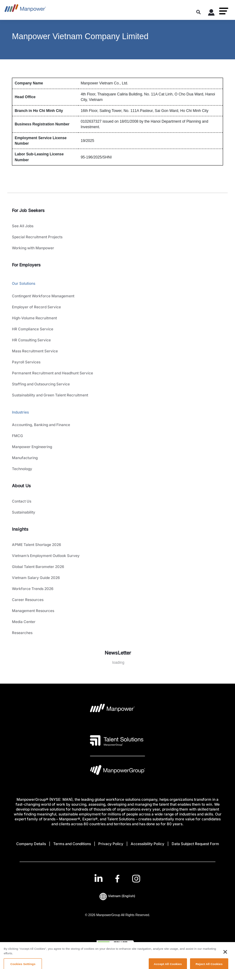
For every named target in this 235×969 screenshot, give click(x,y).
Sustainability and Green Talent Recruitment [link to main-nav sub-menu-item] (50, 395)
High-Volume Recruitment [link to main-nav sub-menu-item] (34, 318)
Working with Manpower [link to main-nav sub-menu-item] (33, 248)
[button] (223, 11)
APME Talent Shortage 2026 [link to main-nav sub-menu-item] (36, 544)
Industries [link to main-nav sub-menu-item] (20, 412)
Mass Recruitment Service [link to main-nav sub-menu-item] (35, 351)
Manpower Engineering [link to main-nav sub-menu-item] (32, 446)
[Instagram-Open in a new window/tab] (136, 878)
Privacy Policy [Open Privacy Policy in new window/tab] (110, 843)
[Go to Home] (25, 10)
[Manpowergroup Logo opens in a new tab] (117, 771)
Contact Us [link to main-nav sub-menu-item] (21, 501)
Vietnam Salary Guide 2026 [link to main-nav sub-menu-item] (36, 577)
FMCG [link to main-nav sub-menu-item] (17, 435)
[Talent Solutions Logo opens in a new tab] (117, 741)
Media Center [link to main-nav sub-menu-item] (23, 621)
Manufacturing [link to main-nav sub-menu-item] (25, 457)
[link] (117, 878)
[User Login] (211, 13)
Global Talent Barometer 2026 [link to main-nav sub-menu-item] (38, 566)
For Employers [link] (26, 264)
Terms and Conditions (72, 843)
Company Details (31, 843)
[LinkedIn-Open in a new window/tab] (99, 878)
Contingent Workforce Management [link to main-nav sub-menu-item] (43, 296)
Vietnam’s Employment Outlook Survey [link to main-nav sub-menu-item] (46, 555)
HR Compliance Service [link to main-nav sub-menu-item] (32, 329)
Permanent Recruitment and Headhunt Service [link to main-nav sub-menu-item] (52, 373)
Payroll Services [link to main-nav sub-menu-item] (26, 362)
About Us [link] (21, 485)
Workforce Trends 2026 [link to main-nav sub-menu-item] (33, 588)
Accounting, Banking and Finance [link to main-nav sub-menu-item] (41, 424)
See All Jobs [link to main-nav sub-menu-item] (22, 226)
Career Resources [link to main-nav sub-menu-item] (27, 599)
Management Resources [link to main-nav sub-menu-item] (33, 610)
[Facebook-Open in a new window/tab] (117, 878)
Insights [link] (20, 529)
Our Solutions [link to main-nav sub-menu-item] (23, 283)
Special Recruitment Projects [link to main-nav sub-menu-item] (37, 237)
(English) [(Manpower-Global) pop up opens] (117, 896)
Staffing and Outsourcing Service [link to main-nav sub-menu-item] (41, 384)
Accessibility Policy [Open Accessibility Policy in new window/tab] (147, 843)
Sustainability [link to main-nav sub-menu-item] (23, 512)
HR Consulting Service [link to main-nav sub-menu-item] (31, 340)
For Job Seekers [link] (28, 210)
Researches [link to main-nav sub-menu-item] (22, 632)
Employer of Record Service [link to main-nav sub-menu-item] (36, 307)
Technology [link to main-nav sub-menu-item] (22, 468)
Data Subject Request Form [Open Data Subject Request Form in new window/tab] (195, 843)
